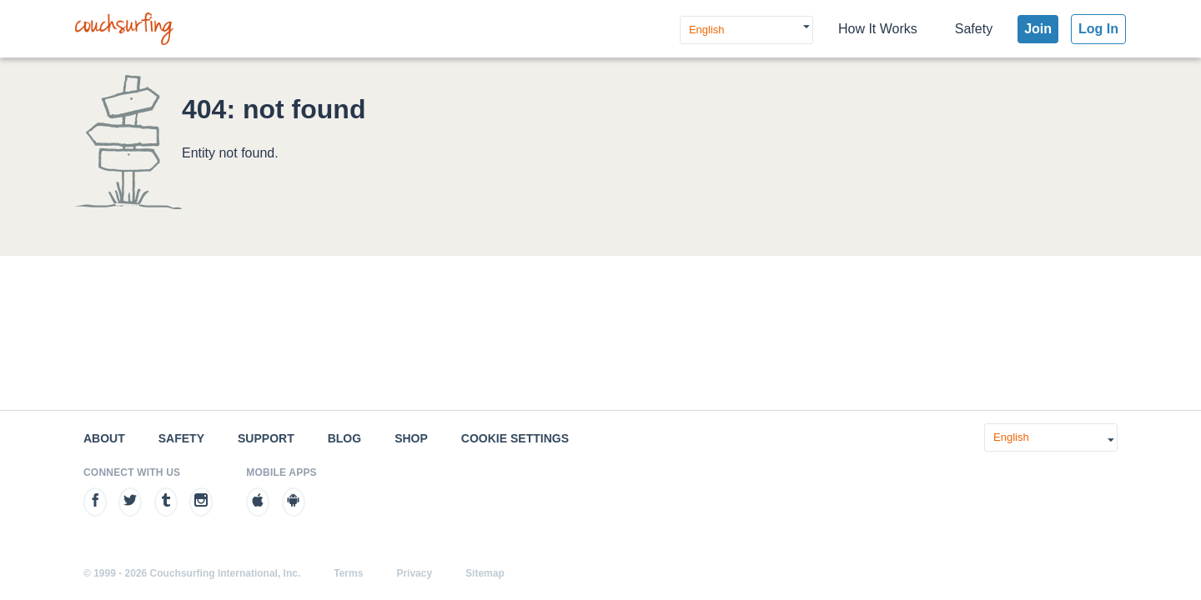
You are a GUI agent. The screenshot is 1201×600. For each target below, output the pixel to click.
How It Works (877, 29)
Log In (1098, 29)
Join (1038, 29)
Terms (348, 573)
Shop (411, 438)
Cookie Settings (515, 438)
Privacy (414, 573)
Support (266, 438)
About (104, 438)
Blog (344, 438)
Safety (973, 29)
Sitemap (485, 573)
